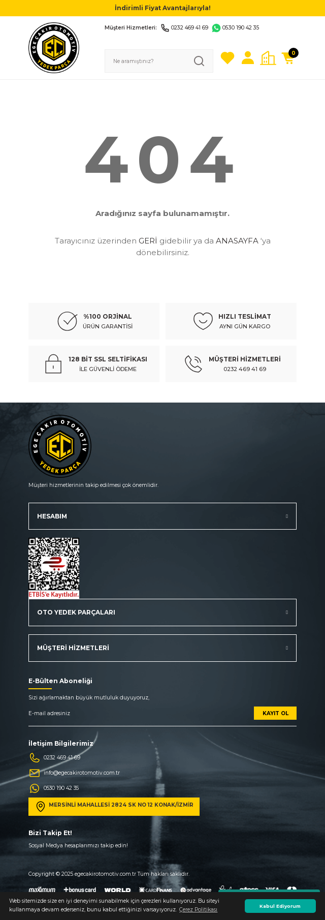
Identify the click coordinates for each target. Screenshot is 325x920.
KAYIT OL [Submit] (275, 713)
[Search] (159, 61)
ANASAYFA (237, 241)
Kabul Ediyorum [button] (280, 906)
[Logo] (53, 47)
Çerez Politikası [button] (198, 909)
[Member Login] (248, 58)
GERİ (148, 241)
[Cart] (288, 58)
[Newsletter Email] (162, 716)
